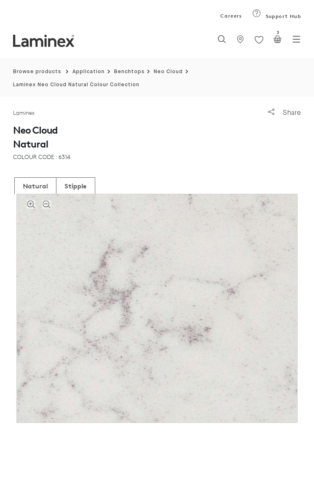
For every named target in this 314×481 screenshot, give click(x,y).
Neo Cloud (168, 71)
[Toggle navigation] (296, 42)
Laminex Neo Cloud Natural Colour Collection (76, 84)
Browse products (37, 71)
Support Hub (276, 16)
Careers (230, 16)
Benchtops (129, 71)
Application (88, 71)
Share (284, 112)
